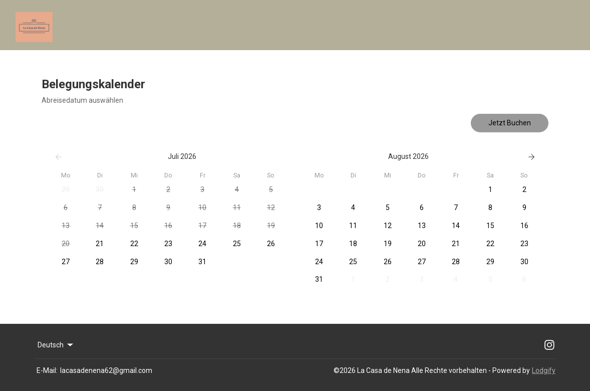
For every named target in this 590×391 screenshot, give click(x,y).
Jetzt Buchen (509, 123)
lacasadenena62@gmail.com (106, 370)
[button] (66, 190)
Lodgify (543, 370)
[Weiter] (531, 157)
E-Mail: (47, 370)
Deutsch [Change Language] (56, 344)
